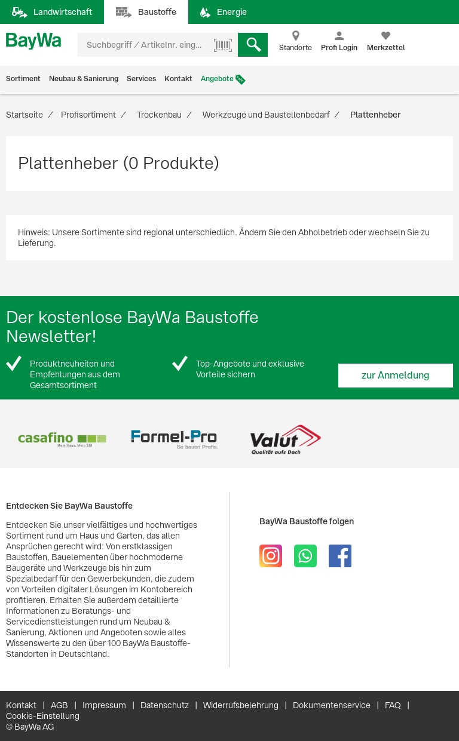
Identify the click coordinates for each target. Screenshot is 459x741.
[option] (62, 439)
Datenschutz (164, 705)
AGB (59, 705)
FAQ (393, 705)
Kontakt (178, 79)
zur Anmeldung (396, 375)
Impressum (104, 705)
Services (141, 79)
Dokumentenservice (332, 705)
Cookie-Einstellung (42, 716)
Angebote (217, 79)
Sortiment (23, 79)
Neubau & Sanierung (83, 79)
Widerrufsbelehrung (241, 705)
